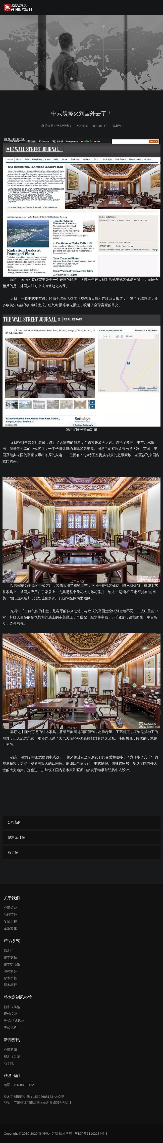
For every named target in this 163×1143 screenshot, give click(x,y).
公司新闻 (15, 822)
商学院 (13, 852)
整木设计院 (63, 126)
